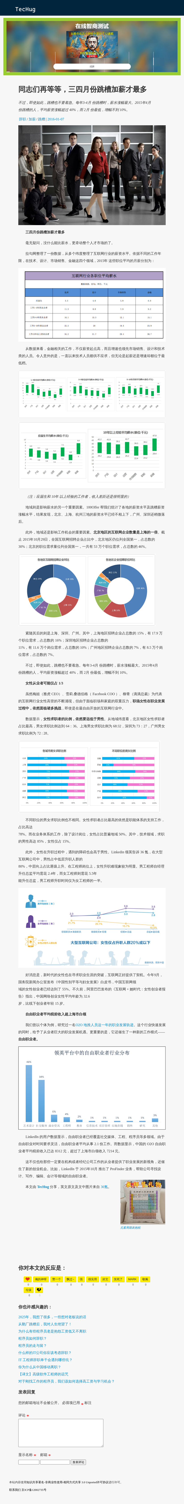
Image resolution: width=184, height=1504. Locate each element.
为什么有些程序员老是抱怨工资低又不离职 (52, 1331)
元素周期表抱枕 (130, 1227)
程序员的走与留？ (32, 1345)
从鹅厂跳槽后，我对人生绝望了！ (45, 1324)
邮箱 (45, 1461)
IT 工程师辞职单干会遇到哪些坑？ (45, 1360)
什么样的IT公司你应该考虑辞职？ (45, 1353)
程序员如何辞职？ (32, 1338)
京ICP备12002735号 (33, 1495)
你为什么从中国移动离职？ (39, 1367)
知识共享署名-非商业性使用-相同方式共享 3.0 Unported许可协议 (68, 1487)
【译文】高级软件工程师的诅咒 (43, 1374)
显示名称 (27, 1461)
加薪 (32, 119)
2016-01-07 (56, 119)
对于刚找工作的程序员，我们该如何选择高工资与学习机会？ (66, 1381)
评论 (23, 1416)
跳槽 (41, 119)
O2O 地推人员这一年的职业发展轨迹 (104, 1025)
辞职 (22, 119)
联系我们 (15, 1495)
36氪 (104, 1187)
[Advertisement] (92, 1261)
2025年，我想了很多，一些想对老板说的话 (52, 1317)
